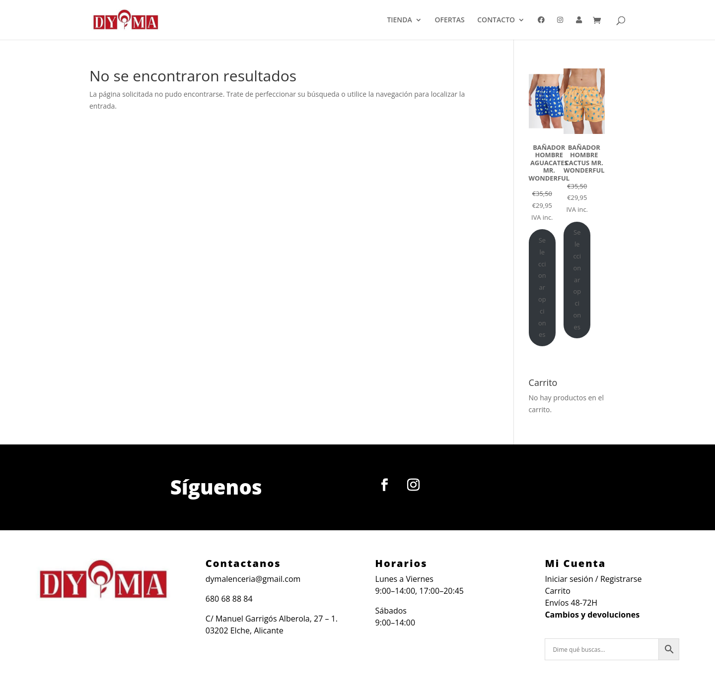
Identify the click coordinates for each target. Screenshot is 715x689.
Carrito (557, 590)
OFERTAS (450, 20)
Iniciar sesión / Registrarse (593, 578)
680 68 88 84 (229, 598)
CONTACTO (496, 20)
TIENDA (399, 20)
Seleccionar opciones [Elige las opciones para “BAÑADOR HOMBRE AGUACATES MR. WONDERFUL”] (542, 287)
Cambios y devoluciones (592, 614)
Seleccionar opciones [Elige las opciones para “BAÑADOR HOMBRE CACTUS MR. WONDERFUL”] (577, 279)
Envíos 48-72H (571, 602)
